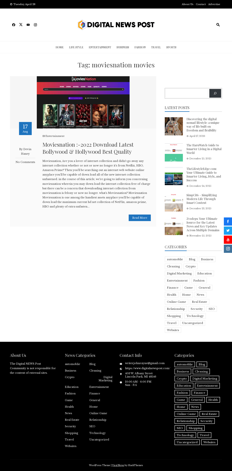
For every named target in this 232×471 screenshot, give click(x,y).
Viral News (118, 465)
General (94, 400)
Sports (171, 47)
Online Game (98, 413)
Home (60, 47)
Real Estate (72, 419)
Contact (201, 4)
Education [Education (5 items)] (204, 273)
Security (70, 426)
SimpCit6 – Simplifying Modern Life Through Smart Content (202, 199)
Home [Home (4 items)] (186, 294)
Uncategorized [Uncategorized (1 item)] (192, 323)
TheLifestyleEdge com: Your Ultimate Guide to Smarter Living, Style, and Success (204, 174)
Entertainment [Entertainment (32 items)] (177, 280)
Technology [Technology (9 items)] (195, 316)
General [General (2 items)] (204, 287)
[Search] (215, 93)
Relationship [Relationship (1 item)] (176, 309)
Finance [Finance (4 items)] (173, 287)
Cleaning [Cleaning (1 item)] (173, 266)
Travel (156, 47)
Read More (139, 217)
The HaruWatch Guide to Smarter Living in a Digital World (204, 149)
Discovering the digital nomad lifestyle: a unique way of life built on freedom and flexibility (203, 124)
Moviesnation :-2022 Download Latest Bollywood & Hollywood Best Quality (87, 148)
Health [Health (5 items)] (171, 294)
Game (69, 400)
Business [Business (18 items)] (207, 259)
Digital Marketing (105, 379)
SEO (92, 426)
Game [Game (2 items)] (188, 287)
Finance (94, 393)
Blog (92, 364)
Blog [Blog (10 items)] (192, 259)
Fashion (140, 47)
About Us (187, 4)
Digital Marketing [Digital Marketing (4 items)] (179, 273)
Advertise (214, 4)
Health (69, 406)
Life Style (76, 47)
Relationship (97, 419)
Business (123, 47)
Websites (70, 446)
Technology (97, 433)
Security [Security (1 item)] (197, 309)
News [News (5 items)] (200, 294)
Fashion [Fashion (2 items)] (199, 280)
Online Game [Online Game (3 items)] (176, 301)
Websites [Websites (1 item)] (173, 330)
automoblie (72, 364)
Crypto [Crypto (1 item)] (191, 266)
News (68, 413)
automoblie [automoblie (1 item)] (175, 259)
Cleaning (95, 370)
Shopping (71, 433)
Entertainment (100, 47)
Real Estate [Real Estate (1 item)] (199, 301)
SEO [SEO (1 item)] (212, 309)
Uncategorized (99, 439)
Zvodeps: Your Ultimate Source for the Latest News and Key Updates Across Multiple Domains (203, 224)
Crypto (69, 377)
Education (71, 387)
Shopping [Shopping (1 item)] (174, 316)
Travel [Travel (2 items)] (171, 323)
